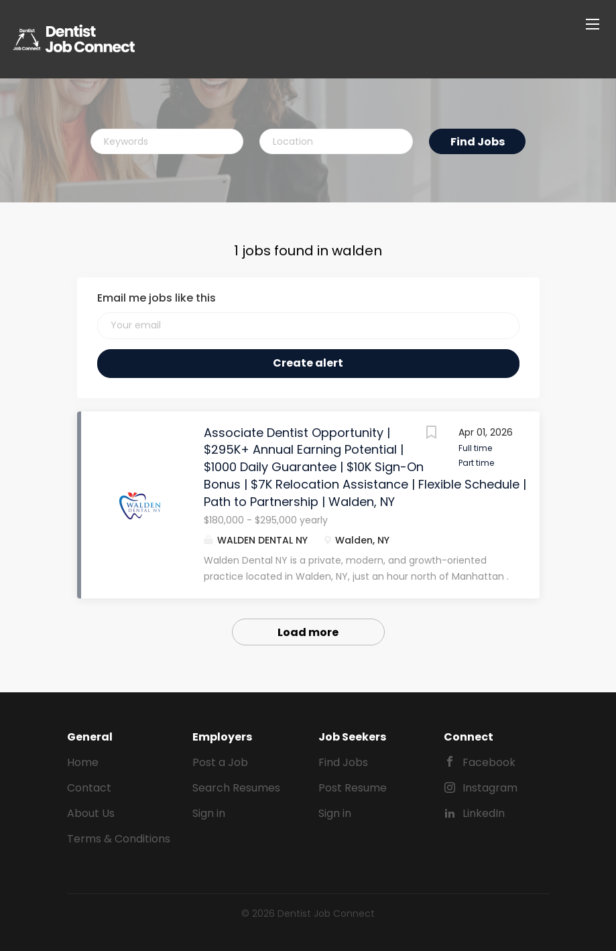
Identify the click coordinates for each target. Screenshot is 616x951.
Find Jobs (477, 141)
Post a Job (220, 762)
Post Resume (352, 788)
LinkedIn (484, 813)
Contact (89, 788)
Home (83, 762)
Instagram (490, 788)
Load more (308, 632)
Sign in (208, 813)
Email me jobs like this (156, 298)
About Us (91, 813)
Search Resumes (236, 788)
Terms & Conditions (118, 838)
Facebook (489, 762)
